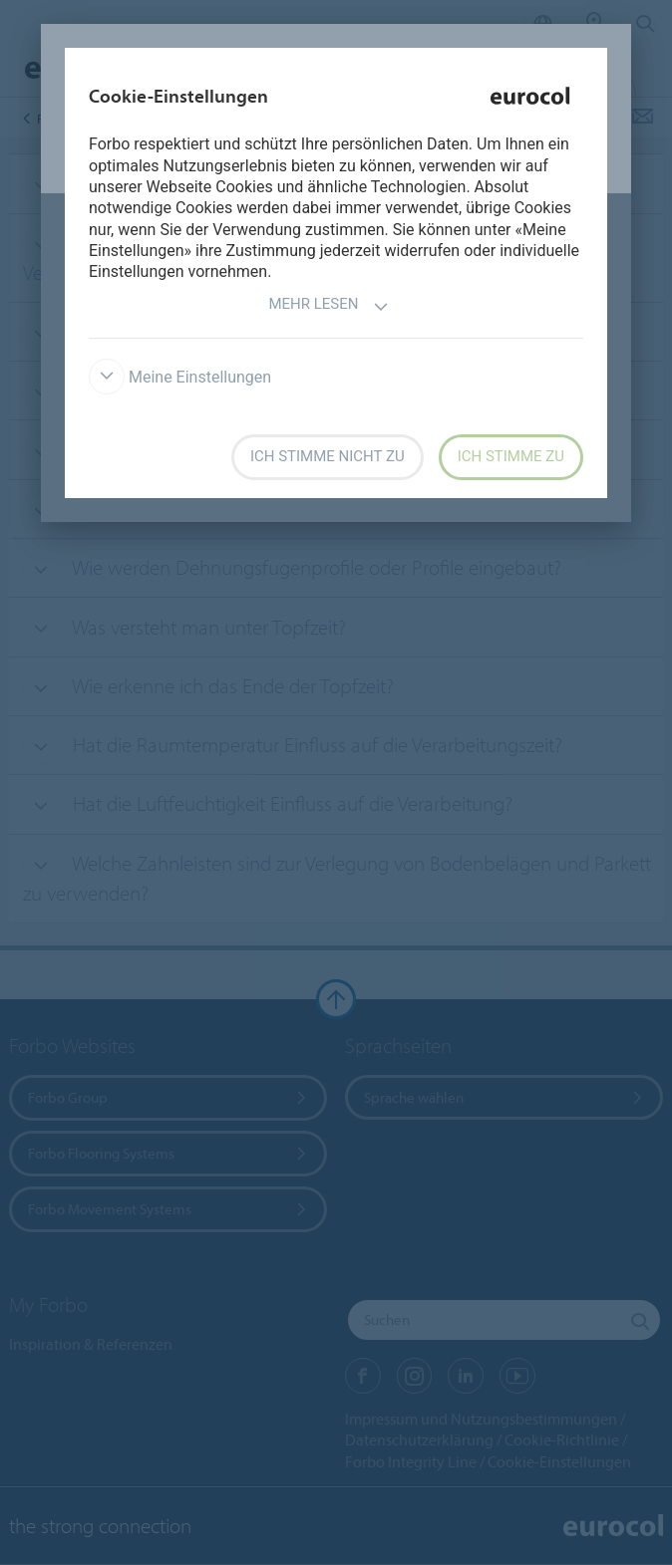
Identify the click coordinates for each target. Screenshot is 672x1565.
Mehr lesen (328, 306)
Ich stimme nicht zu (327, 456)
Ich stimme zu (511, 456)
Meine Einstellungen (180, 377)
